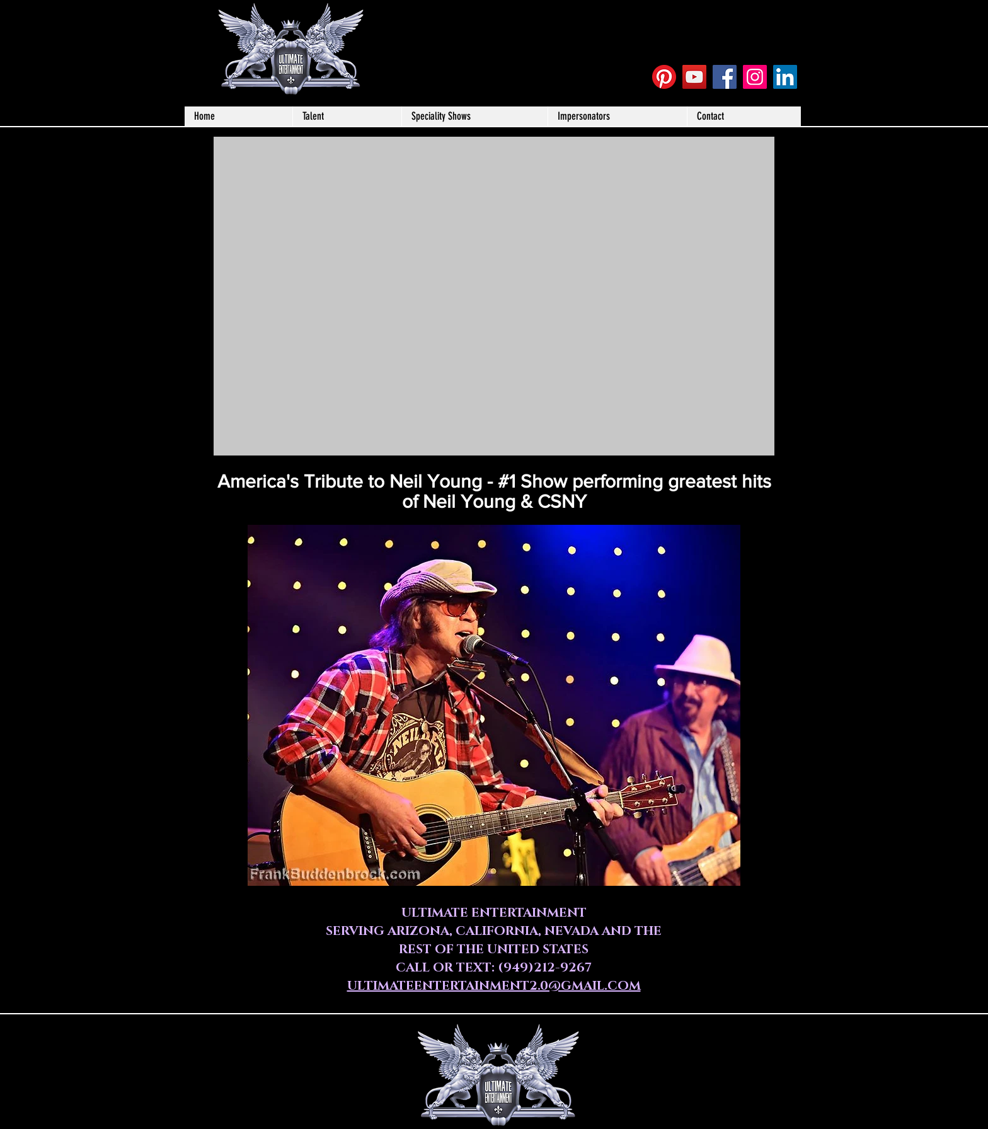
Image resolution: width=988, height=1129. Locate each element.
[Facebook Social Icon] (725, 77)
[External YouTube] (494, 296)
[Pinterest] (664, 77)
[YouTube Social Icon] (694, 77)
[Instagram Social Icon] (755, 77)
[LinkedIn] (785, 77)
